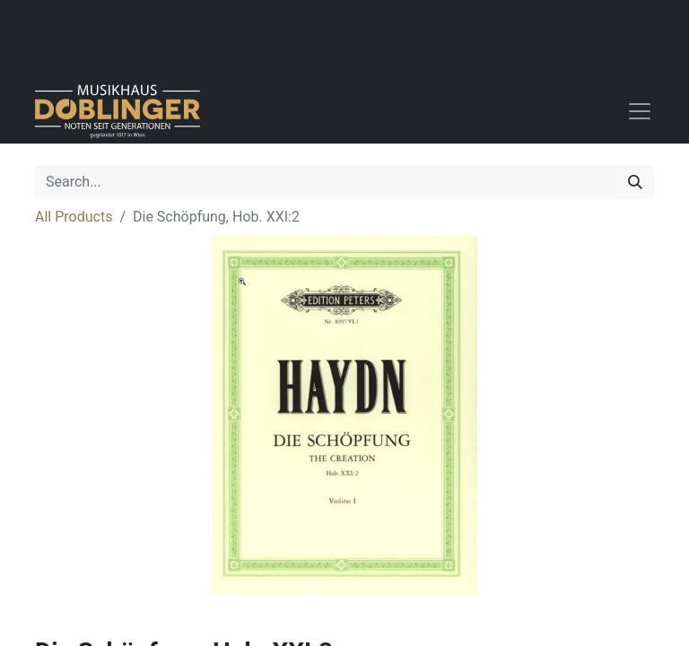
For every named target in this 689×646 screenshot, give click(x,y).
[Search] (635, 182)
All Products (73, 216)
